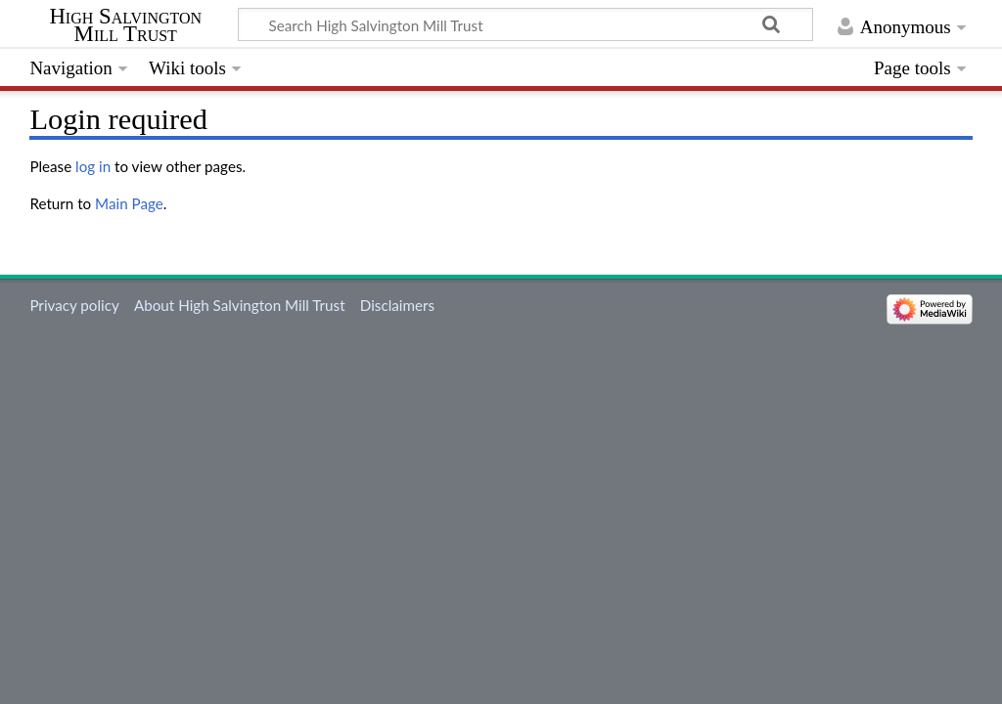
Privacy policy (73, 305)
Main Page (129, 203)
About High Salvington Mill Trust (239, 305)
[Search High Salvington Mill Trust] (525, 24)
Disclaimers (397, 305)
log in (93, 166)
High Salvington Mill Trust (125, 25)
